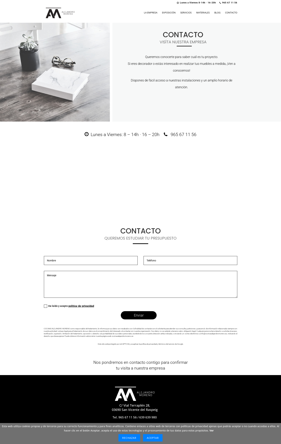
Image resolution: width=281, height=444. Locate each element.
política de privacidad (149, 344)
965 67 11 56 (228, 3)
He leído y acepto (69, 306)
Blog (217, 12)
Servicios (186, 12)
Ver (211, 430)
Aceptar (153, 438)
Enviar (139, 315)
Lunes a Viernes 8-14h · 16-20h (196, 3)
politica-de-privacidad (81, 306)
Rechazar (129, 438)
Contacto (231, 12)
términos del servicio (167, 344)
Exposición (169, 12)
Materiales (203, 12)
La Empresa (150, 12)
